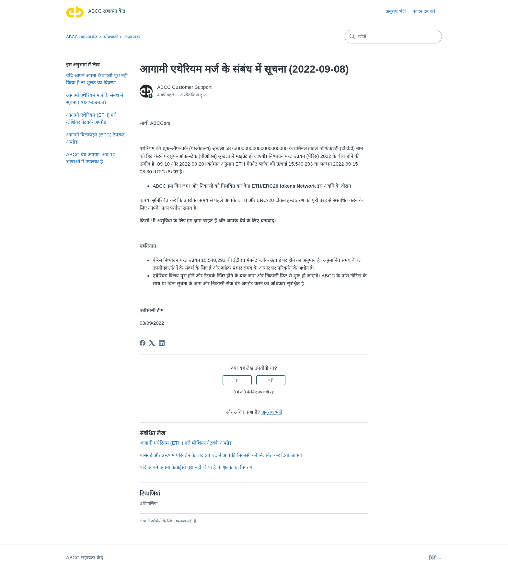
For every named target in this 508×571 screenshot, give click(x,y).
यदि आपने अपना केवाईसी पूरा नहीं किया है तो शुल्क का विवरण (97, 79)
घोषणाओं (111, 36)
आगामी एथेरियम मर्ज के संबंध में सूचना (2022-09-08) (94, 98)
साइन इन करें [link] (424, 11)
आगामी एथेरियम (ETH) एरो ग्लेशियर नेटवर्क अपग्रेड (91, 118)
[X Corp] (152, 343)
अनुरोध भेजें (396, 11)
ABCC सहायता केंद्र (82, 36)
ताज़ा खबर (132, 36)
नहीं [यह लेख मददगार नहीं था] (270, 380)
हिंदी (435, 558)
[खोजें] (393, 36)
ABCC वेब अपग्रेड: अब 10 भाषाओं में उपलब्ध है (90, 158)
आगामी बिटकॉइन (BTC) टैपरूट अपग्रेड (95, 138)
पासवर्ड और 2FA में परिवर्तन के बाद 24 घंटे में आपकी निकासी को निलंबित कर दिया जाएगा (221, 455)
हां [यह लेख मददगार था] (237, 380)
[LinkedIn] (162, 343)
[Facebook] (142, 343)
